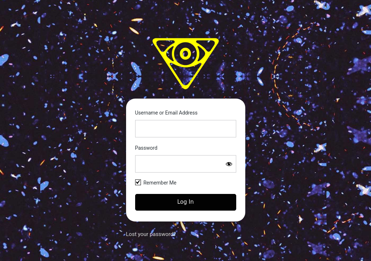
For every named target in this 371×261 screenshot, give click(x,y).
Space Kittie (185, 63)
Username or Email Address (166, 113)
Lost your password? (151, 234)
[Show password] (229, 164)
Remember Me (159, 183)
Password (146, 148)
